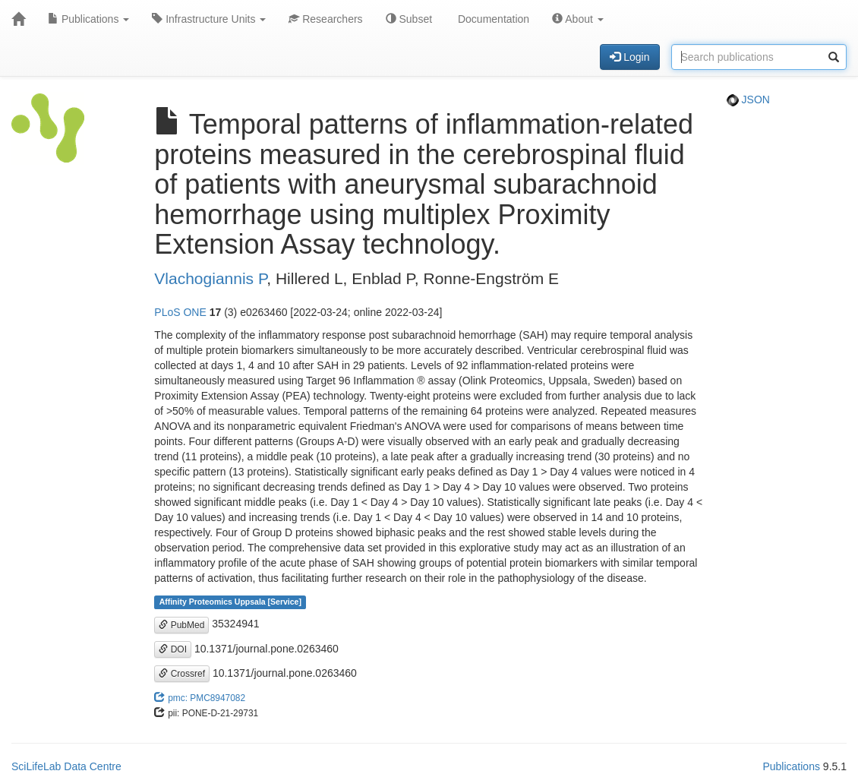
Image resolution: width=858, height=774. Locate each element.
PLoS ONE (180, 312)
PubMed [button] (181, 625)
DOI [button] (173, 649)
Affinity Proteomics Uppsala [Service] (230, 601)
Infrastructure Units (209, 19)
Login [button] (629, 57)
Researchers (325, 19)
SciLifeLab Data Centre (66, 766)
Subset (409, 19)
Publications (88, 19)
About (578, 19)
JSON (748, 99)
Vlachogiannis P (210, 278)
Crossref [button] (182, 673)
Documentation (492, 19)
